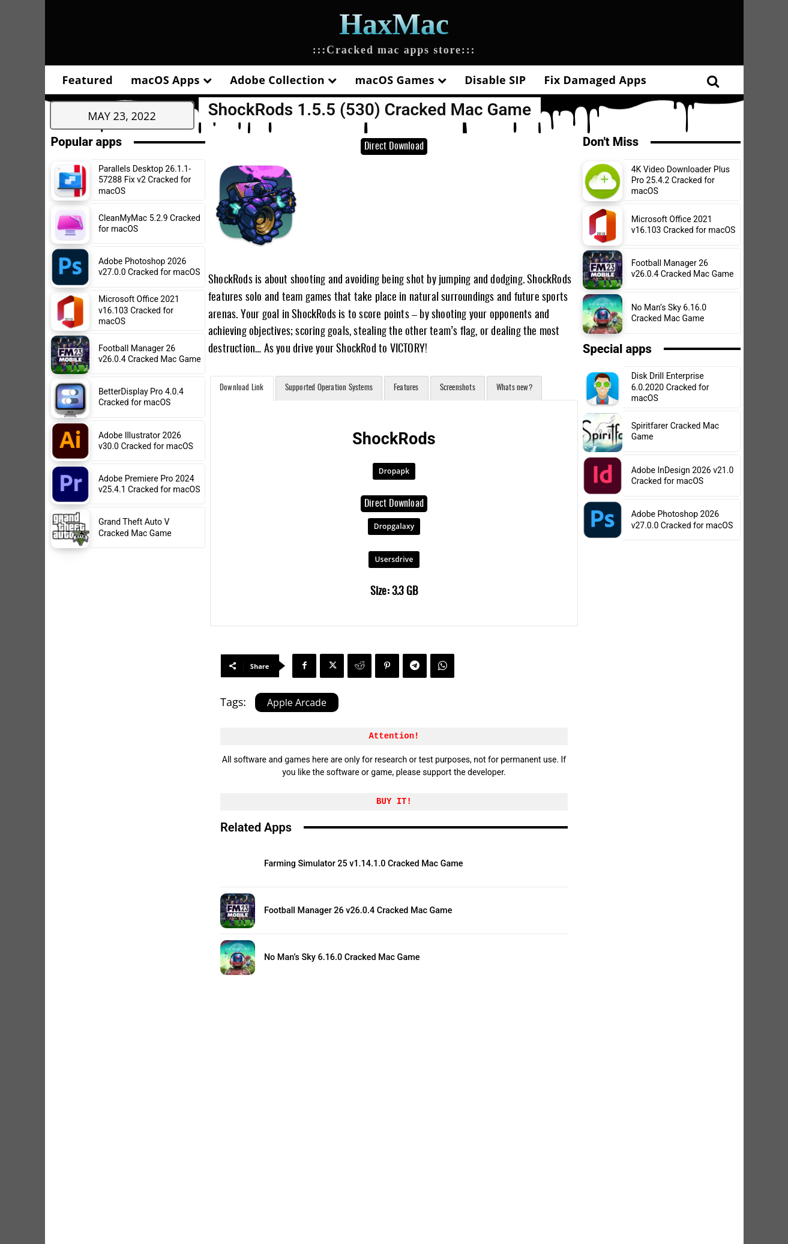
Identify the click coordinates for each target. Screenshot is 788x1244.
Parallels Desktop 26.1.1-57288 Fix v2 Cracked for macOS (144, 179)
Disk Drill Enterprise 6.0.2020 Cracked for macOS (670, 386)
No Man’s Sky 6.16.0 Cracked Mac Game (372, 956)
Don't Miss (611, 141)
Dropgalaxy (394, 526)
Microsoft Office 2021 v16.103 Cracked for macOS (138, 309)
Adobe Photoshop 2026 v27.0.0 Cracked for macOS (149, 266)
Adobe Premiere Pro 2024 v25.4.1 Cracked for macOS (149, 484)
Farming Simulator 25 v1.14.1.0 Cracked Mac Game (402, 863)
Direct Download (394, 146)
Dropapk (394, 471)
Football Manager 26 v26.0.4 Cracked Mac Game (394, 909)
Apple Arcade (296, 702)
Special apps (617, 349)
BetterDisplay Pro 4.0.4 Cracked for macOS (141, 397)
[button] (713, 81)
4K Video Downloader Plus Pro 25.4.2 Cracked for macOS (680, 180)
